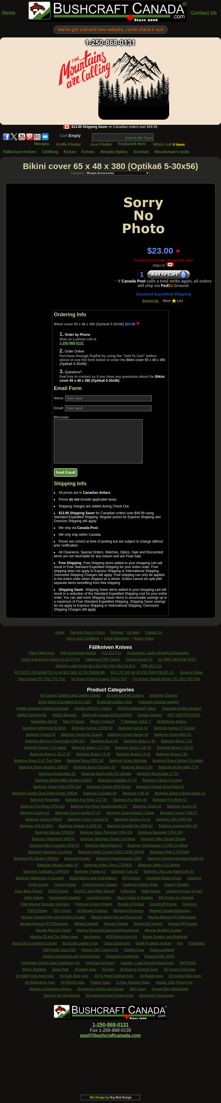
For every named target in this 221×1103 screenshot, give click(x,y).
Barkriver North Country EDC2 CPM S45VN (111, 852)
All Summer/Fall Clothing (125, 695)
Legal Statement (117, 638)
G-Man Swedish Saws (133, 982)
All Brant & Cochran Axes (139, 969)
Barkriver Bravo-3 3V (137, 767)
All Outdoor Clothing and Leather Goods (70, 695)
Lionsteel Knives (98, 898)
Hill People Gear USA (59, 950)
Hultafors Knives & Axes (184, 891)
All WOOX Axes (72, 982)
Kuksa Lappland (162, 950)
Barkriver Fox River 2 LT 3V (86, 800)
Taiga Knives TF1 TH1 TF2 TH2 (41, 679)
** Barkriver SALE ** (136, 722)
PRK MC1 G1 (151, 666)
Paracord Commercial (122, 956)
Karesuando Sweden (64, 898)
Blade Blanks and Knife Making (92, 878)
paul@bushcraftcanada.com (110, 1035)
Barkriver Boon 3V (104, 741)
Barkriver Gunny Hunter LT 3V (78, 813)
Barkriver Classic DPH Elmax (109, 787)
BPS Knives (131, 878)
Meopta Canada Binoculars (169, 911)
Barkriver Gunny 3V (182, 806)
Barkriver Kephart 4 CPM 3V (80, 826)
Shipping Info (150, 300)
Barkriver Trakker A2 (90, 872)
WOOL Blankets (64, 715)
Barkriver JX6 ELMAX (36, 826)
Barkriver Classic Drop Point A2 (160, 787)
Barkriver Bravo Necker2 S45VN (43, 767)
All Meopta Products (92, 911)
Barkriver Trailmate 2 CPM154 (46, 872)
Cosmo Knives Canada (99, 885)
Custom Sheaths (176, 885)
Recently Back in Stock (87, 632)
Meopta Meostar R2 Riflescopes (44, 924)
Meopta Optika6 (116, 924)
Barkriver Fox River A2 (170, 800)
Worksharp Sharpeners (156, 995)
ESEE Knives (58, 891)
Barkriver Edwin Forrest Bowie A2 (180, 793)
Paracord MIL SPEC (159, 956)
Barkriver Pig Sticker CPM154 (36, 859)
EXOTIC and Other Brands (94, 891)
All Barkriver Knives (171, 722)
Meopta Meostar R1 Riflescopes (172, 917)
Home (8, 12)
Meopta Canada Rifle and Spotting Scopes (53, 917)
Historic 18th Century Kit (100, 950)
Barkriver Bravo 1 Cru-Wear (45, 748)
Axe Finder (101, 144)
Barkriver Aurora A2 (41, 735)
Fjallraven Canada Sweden (158, 702)
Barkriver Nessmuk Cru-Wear (50, 852)
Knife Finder (68, 144)
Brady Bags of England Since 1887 (65, 702)
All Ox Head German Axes (114, 976)
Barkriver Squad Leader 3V (57, 865)
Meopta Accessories (128, 911)
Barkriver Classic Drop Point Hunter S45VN (45, 793)
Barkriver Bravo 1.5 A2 (133, 754)
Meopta (41, 143)
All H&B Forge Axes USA (35, 976)
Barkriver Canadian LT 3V (117, 780)
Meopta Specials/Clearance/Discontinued (107, 930)
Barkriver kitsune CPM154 (54, 832)
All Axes (108, 969)
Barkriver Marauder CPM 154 (160, 832)
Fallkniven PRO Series (103, 659)
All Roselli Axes (151, 976)
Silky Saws (137, 989)
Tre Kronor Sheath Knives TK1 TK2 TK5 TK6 (166, 679)
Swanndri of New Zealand (181, 708)
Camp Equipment (117, 943)
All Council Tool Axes (179, 969)
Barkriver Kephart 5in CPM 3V (130, 826)
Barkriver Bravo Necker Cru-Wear (177, 761)
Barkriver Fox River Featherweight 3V (99, 806)
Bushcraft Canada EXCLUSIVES (107, 715)
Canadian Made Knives (163, 878)
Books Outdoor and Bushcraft (165, 937)
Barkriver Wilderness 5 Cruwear (40, 878)
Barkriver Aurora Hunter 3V (128, 735)
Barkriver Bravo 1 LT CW (90, 748)
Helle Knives (150, 891)
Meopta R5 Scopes (148, 924)
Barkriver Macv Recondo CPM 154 (106, 832)
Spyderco (189, 904)
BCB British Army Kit (121, 937)
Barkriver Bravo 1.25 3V (133, 748)
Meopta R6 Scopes (182, 924)
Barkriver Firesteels (45, 800)
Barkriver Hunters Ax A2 (132, 819)
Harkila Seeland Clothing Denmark (42, 708)
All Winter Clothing (163, 695)
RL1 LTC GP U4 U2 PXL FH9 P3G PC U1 (142, 672)
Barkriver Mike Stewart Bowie (163, 839)
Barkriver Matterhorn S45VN (53, 839)
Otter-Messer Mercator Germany (44, 904)
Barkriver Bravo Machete (128, 761)
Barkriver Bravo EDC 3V (85, 761)
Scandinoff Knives (163, 904)
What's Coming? (102, 722)
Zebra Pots (60, 969)
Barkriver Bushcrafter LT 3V (157, 774)
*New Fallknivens (41, 653)
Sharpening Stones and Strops (100, 989)
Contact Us (204, 12)
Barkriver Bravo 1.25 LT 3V (50, 754)
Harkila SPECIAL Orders (93, 708)
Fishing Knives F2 (139, 659)
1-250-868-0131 (72, 343)
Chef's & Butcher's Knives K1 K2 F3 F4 (50, 659)
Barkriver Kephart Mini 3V (178, 826)
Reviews (118, 632)
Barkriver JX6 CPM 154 (174, 819)
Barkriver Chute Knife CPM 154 (57, 787)
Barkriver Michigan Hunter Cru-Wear (107, 839)
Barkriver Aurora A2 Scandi (81, 735)
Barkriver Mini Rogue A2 (103, 845)
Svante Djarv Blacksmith (170, 989)
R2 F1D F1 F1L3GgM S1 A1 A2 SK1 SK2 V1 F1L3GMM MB (59, 672)
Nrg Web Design (120, 1097)
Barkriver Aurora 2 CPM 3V (92, 728)
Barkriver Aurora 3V (133, 728)
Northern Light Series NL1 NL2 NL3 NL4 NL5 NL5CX (95, 666)
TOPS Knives (37, 911)
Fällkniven (128, 891)
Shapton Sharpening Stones (50, 989)
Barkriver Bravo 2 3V (172, 754)
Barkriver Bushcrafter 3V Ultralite (106, 774)
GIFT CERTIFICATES (183, 715)
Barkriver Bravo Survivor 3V (94, 767)
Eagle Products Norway (153, 943)
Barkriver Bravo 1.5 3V (93, 754)
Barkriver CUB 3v (136, 793)
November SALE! (44, 722)
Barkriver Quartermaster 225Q (119, 859)
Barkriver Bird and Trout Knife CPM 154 (55, 741)
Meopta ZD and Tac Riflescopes (54, 937)
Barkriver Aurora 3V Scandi (174, 728)
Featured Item (132, 143)
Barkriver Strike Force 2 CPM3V (108, 865)
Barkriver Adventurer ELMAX (44, 728)
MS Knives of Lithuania (176, 898)
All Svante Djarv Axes (185, 976)
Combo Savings (150, 715)
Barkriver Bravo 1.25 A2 (175, 748)
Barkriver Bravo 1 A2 (176, 741)
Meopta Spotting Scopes (163, 930)
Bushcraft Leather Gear (114, 702)
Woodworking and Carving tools (109, 995)
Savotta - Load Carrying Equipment (147, 963)
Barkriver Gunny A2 (35, 813)
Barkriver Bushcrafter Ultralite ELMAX (63, 780)
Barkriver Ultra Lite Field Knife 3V (169, 872)
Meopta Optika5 (86, 924)
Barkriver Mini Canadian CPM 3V (54, 845)
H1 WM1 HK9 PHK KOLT (177, 659)
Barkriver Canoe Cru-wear (162, 780)
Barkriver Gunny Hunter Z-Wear (130, 813)
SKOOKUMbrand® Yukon (136, 708)
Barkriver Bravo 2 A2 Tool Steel (37, 761)
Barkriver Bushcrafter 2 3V (178, 767)
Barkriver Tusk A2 (124, 872)
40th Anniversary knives (78, 653)
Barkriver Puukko (77, 859)
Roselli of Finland (131, 904)
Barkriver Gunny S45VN (44, 819)
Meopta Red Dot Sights (53, 930)
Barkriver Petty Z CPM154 (169, 852)
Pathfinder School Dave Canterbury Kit (50, 963)
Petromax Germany (100, 963)
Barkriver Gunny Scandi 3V (88, 819)
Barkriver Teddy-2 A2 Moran (159, 865)
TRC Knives (62, 911)
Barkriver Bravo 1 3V (139, 741)
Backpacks (92, 937)
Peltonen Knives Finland (93, 904)
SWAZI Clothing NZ (31, 715)
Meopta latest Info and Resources (116, 917)
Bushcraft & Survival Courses (34, 943)
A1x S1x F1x (111, 653)
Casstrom (194, 878)
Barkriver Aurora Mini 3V (172, 735)
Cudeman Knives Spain (140, 885)
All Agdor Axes (85, 969)
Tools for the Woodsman (61, 995)
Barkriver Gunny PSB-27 (178, 813)
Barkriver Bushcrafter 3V (57, 774)
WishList (173, 301)
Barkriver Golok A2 (147, 806)
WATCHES (187, 963)
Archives (132, 632)
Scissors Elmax (191, 672)
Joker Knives (33, 898)
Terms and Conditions (83, 638)
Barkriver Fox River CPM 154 (43, 806)
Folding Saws (100, 982)
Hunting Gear (134, 950)
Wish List (169, 144)
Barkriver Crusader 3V (100, 793)
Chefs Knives (38, 885)
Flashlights (196, 943)
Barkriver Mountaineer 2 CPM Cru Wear (158, 845)
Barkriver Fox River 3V (130, 800)
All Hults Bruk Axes (74, 976)
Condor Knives (65, 885)
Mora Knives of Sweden (135, 898)
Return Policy (144, 638)
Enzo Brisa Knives (28, 891)
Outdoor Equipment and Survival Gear (71, 956)
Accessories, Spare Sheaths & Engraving (158, 653)
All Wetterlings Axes (40, 982)
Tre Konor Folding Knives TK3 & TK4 (99, 679)
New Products (73, 722)
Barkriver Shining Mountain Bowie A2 (175, 859)
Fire (180, 943)
